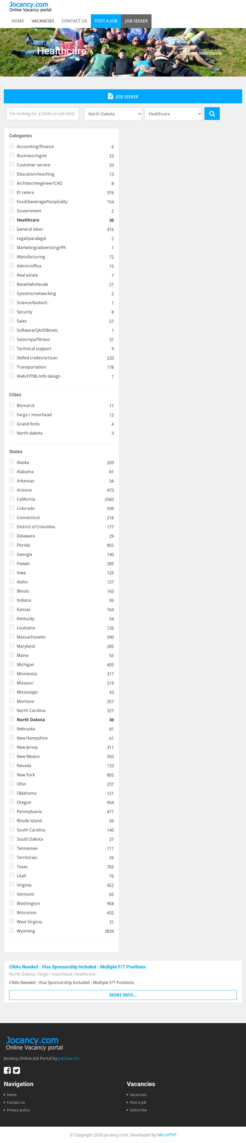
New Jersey (65, 747)
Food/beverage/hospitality (65, 202)
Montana (65, 701)
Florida (65, 545)
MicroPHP (166, 1135)
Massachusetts (65, 637)
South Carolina (65, 830)
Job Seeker (136, 21)
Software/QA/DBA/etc (65, 330)
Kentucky (65, 619)
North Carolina (65, 710)
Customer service (65, 165)
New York (65, 775)
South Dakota (65, 839)
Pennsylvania (65, 811)
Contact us (74, 21)
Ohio (65, 784)
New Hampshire (65, 738)
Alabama (65, 472)
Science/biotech (65, 303)
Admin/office (65, 266)
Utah (65, 876)
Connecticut (65, 517)
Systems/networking (65, 293)
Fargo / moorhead (65, 415)
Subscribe (138, 1110)
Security (65, 312)
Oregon (65, 802)
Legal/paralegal (65, 238)
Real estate (65, 275)
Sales (65, 321)
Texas (65, 867)
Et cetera (65, 192)
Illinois (65, 591)
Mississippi (65, 692)
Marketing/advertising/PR (65, 247)
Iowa (65, 573)
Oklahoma (65, 793)
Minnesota (65, 674)
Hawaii (65, 563)
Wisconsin (65, 913)
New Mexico (65, 756)
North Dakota (180, 53)
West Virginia (65, 922)
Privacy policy (18, 1110)
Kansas (65, 609)
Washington (65, 903)
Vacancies (43, 21)
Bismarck (65, 405)
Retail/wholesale (65, 284)
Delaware (65, 536)
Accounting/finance (65, 146)
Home (17, 21)
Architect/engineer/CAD (65, 183)
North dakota (65, 433)
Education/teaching (65, 174)
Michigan (65, 664)
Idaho (65, 582)
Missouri (65, 683)
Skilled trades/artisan (65, 358)
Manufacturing (65, 257)
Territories (65, 857)
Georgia (65, 554)
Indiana (65, 600)
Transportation (65, 367)
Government (65, 211)
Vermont (65, 894)
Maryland (65, 646)
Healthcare (65, 220)
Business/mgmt (65, 156)
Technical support (65, 349)
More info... (123, 995)
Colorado (65, 508)
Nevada (65, 766)
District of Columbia (65, 527)
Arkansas (65, 481)
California (65, 499)
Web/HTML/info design (65, 376)
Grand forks (65, 424)
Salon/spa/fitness (65, 339)
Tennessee (65, 848)
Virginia (65, 885)
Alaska (65, 462)
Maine (65, 655)
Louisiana (65, 628)
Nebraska (65, 729)
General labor (65, 229)
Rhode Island (65, 821)
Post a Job (106, 21)
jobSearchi (68, 1058)
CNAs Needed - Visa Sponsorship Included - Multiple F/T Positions (77, 966)
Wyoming (65, 931)
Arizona (65, 490)
